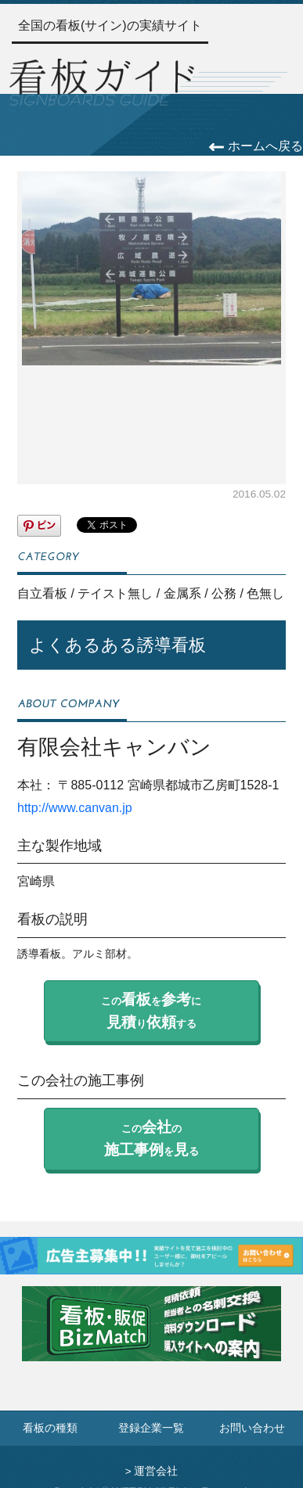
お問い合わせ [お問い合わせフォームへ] (252, 1428)
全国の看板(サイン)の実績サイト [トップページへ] (110, 25)
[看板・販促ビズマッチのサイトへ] (151, 1335)
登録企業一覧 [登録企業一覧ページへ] (151, 1428)
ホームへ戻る (255, 146)
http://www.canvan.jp (74, 807)
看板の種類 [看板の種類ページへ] (50, 1428)
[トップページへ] (101, 80)
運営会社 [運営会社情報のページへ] (156, 1471)
